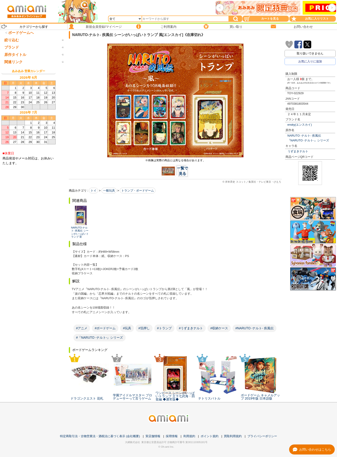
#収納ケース (219, 328)
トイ (93, 190)
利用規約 (189, 436)
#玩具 (127, 328)
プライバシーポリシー (262, 436)
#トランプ (164, 328)
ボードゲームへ (21, 33)
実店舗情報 (152, 436)
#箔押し (144, 328)
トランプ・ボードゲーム (137, 190)
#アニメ (82, 328)
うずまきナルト (298, 151)
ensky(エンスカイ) (300, 124)
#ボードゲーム (105, 328)
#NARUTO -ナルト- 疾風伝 (254, 328)
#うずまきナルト (191, 328)
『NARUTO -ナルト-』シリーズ (308, 140)
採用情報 (172, 436)
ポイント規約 (209, 436)
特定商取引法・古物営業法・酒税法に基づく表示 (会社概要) (100, 436)
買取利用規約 (233, 436)
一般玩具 (109, 190)
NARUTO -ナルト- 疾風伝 (304, 135)
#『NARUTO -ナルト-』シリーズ (99, 337)
